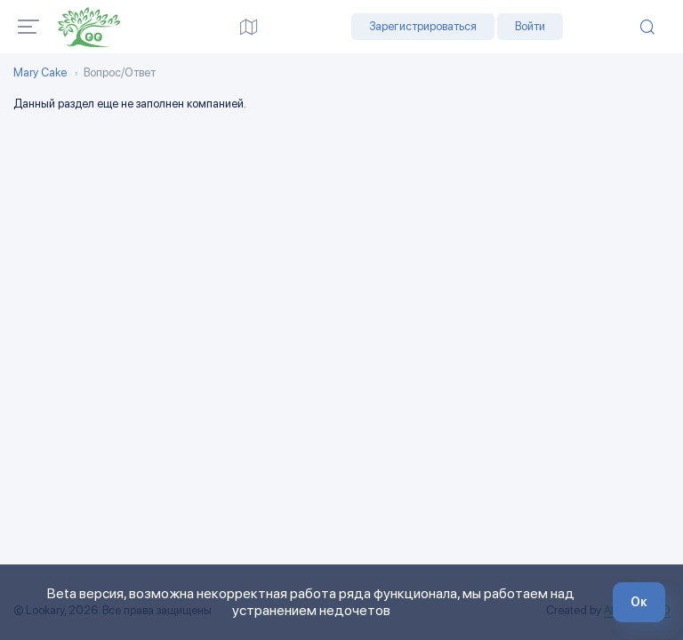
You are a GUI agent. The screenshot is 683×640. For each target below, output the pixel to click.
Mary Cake (40, 73)
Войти (530, 26)
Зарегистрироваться (423, 26)
